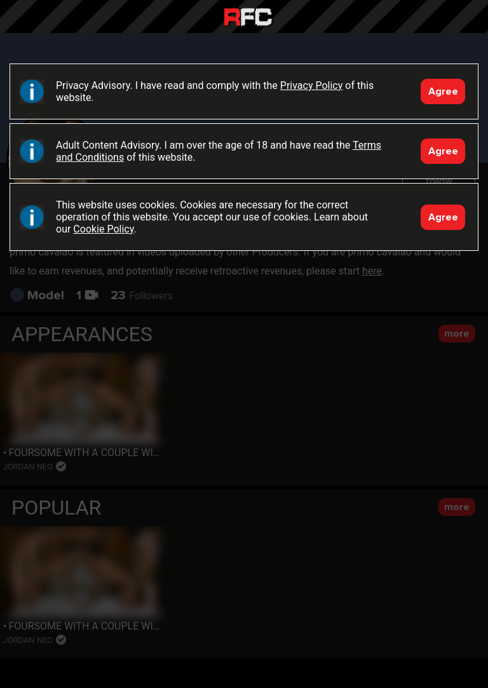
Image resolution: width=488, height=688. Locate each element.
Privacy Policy (311, 85)
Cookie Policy (103, 229)
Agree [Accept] (443, 91)
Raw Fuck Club (248, 18)
